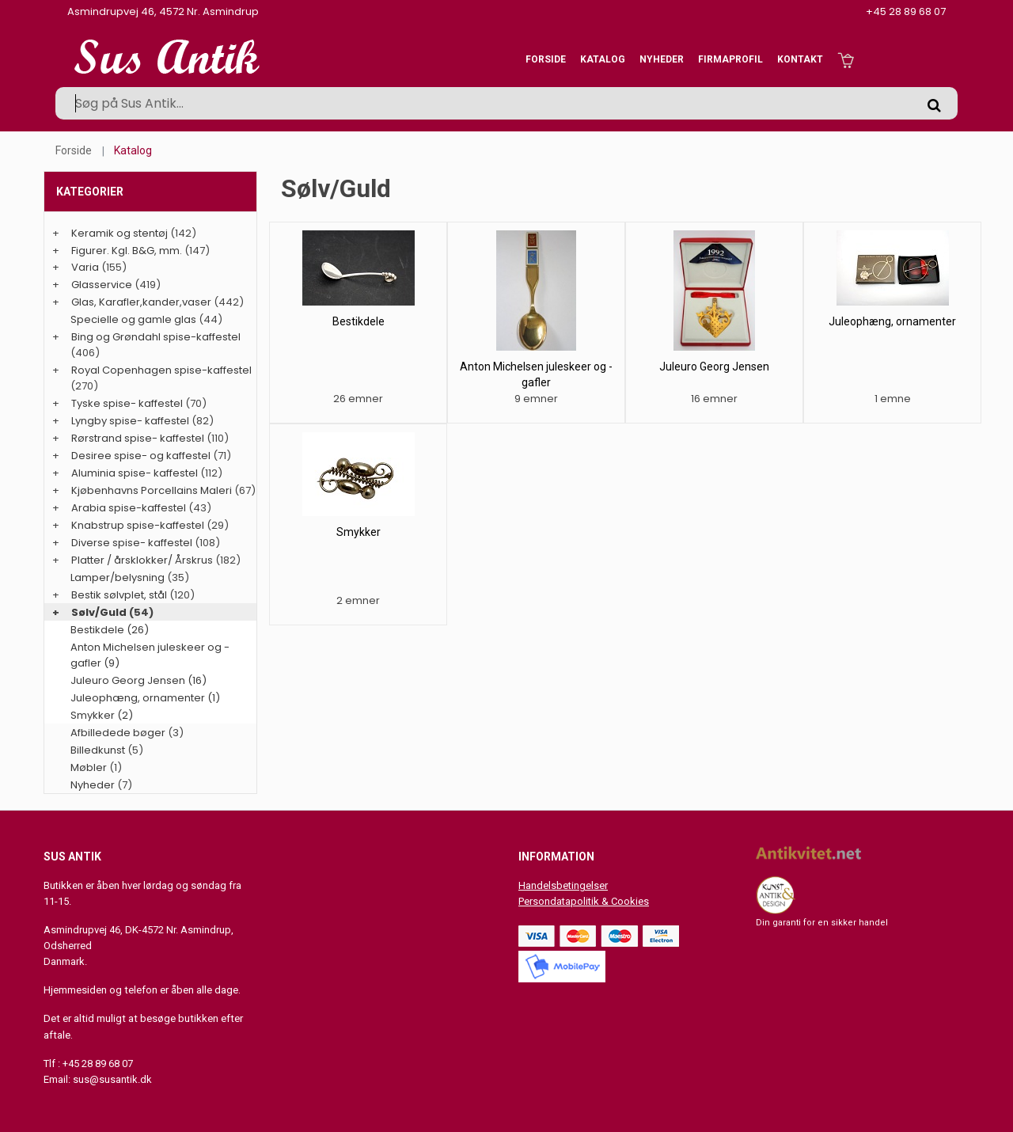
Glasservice (101, 284)
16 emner (714, 398)
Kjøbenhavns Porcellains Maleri (151, 490)
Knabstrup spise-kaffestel (137, 525)
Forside (545, 59)
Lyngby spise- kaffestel (130, 420)
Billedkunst (97, 750)
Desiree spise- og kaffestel (141, 455)
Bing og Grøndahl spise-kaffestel (156, 336)
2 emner (358, 600)
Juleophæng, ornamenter (892, 321)
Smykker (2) (101, 715)
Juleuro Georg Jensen (714, 366)
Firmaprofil (730, 59)
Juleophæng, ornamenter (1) (145, 697)
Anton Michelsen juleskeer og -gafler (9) (150, 655)
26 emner (358, 398)
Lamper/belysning (118, 577)
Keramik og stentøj (119, 233)
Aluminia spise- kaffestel (134, 473)
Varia (85, 267)
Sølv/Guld (99, 612)
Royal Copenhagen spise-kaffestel (161, 370)
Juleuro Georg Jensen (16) (138, 680)
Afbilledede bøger (117, 732)
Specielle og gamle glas (133, 319)
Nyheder (661, 59)
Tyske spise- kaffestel (127, 403)
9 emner (536, 398)
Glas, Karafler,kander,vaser (141, 302)
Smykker (358, 532)
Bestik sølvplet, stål (119, 594)
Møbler (88, 767)
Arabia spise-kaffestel (128, 507)
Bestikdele (358, 321)
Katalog (602, 59)
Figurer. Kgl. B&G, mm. (126, 250)
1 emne (893, 398)
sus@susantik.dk (112, 1079)
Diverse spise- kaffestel (131, 542)
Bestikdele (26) (109, 629)
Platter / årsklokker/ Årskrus (142, 560)
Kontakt (800, 59)
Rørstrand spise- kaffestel (137, 438)
